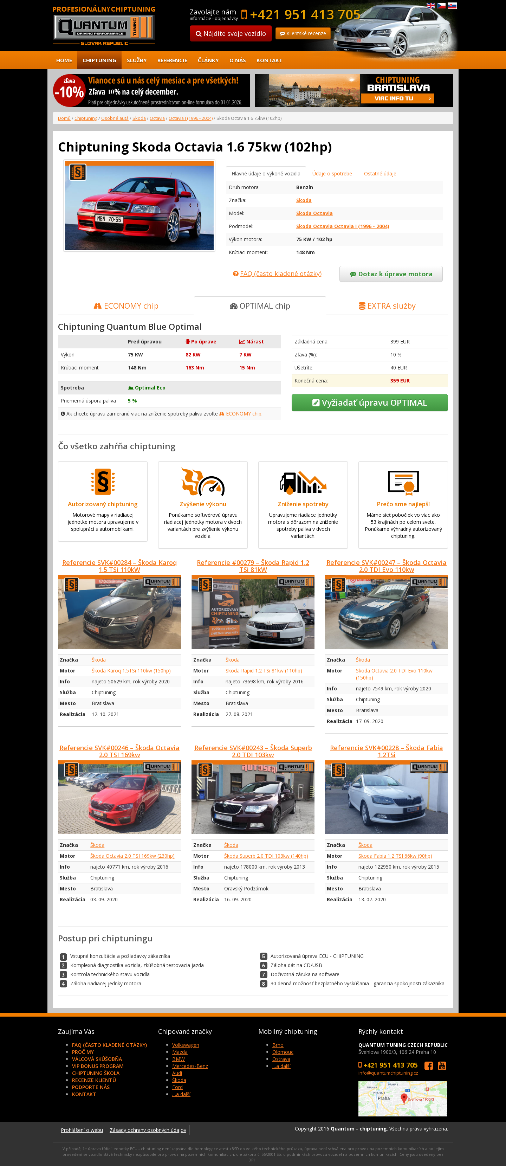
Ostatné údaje (380, 173)
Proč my (83, 1052)
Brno (278, 1045)
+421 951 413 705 (305, 14)
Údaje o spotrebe (332, 173)
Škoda (99, 659)
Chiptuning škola (95, 1073)
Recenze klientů (94, 1080)
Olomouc (282, 1052)
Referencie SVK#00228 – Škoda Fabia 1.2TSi (386, 751)
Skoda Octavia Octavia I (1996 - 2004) (342, 226)
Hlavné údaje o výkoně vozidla (266, 173)
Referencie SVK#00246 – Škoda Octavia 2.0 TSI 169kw (119, 751)
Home (64, 60)
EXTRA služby (387, 305)
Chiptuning (99, 60)
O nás (237, 60)
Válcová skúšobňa (97, 1059)
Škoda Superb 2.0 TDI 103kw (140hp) (266, 855)
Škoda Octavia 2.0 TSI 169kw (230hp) (132, 855)
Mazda (180, 1052)
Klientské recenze (303, 33)
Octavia (157, 118)
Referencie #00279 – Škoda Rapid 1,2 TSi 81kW (253, 566)
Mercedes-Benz (190, 1066)
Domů (64, 118)
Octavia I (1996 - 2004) (191, 118)
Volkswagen (185, 1045)
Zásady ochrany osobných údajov (148, 1130)
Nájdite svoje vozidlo (231, 33)
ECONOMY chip (125, 305)
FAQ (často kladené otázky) (109, 1045)
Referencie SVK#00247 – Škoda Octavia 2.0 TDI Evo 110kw (386, 566)
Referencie (172, 60)
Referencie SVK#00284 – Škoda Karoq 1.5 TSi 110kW (119, 566)
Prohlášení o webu (82, 1130)
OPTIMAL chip (260, 305)
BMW (178, 1059)
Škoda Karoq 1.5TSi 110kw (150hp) (131, 670)
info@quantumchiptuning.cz (388, 1073)
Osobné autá (115, 118)
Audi (177, 1073)
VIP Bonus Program (98, 1066)
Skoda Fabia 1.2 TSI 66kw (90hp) (395, 855)
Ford (177, 1087)
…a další (181, 1094)
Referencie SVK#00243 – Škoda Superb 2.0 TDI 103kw (253, 751)
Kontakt (270, 60)
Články (208, 60)
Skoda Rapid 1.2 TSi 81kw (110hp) (264, 670)
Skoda (139, 118)
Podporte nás (91, 1087)
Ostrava (281, 1059)
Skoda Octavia (314, 213)
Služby (137, 60)
